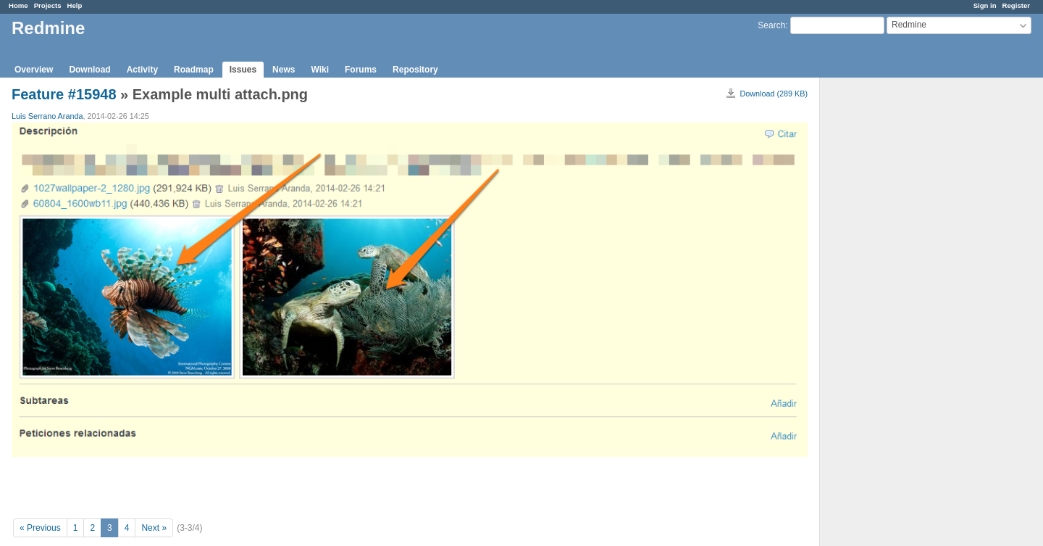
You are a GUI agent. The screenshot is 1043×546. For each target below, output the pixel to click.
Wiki (320, 70)
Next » (154, 528)
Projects (48, 5)
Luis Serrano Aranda (47, 116)
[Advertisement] (892, 305)
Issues (243, 70)
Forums (361, 70)
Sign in (985, 5)
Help (75, 5)
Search (771, 25)
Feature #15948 (64, 94)
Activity (142, 70)
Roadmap (194, 70)
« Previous (40, 528)
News (283, 70)
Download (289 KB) (774, 93)
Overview (33, 70)
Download (89, 70)
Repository (415, 70)
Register (1016, 5)
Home (18, 5)
